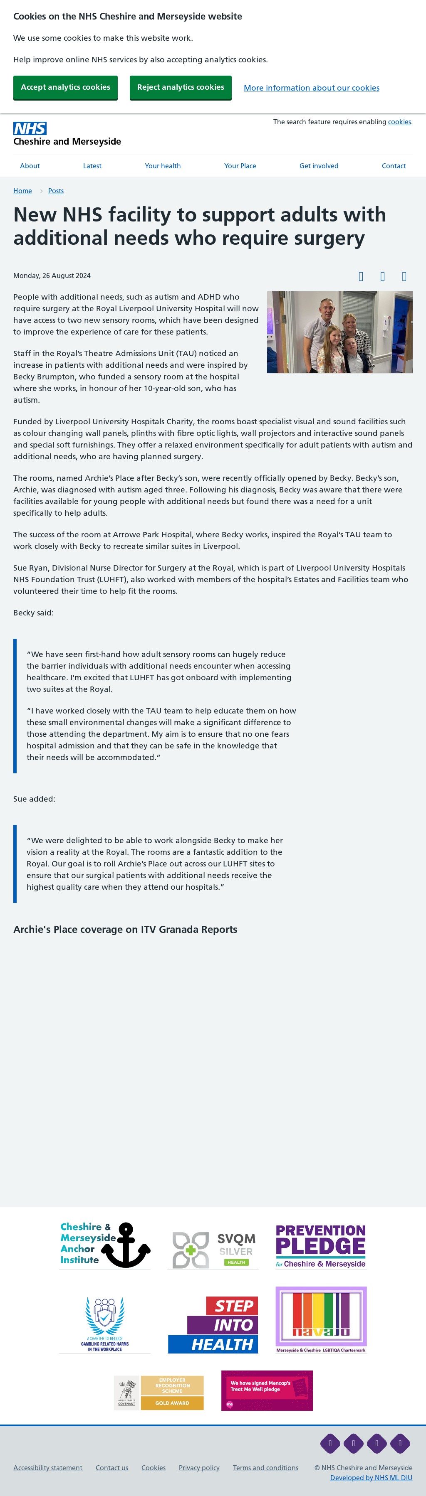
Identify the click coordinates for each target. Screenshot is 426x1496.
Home (22, 191)
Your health (163, 166)
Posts (56, 191)
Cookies (153, 1468)
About (30, 166)
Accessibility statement (47, 1468)
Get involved (319, 166)
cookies (399, 122)
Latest (92, 166)
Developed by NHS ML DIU (371, 1478)
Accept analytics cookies (65, 87)
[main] (213, 705)
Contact (394, 166)
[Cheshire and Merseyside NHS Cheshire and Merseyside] (67, 134)
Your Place (240, 166)
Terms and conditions (265, 1468)
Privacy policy (199, 1468)
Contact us (112, 1468)
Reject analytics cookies (180, 87)
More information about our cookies (311, 88)
